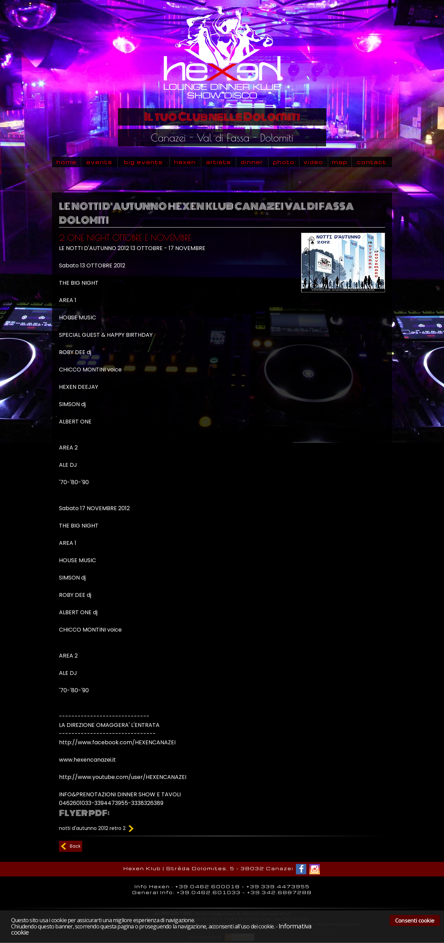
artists (218, 161)
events (99, 161)
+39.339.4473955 (278, 886)
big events (143, 161)
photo (283, 161)
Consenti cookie (414, 920)
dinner (252, 161)
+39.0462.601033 (209, 892)
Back (75, 846)
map (340, 161)
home (67, 161)
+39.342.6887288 (279, 892)
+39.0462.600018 (207, 886)
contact (371, 161)
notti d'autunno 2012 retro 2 (97, 828)
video (313, 161)
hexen (185, 161)
